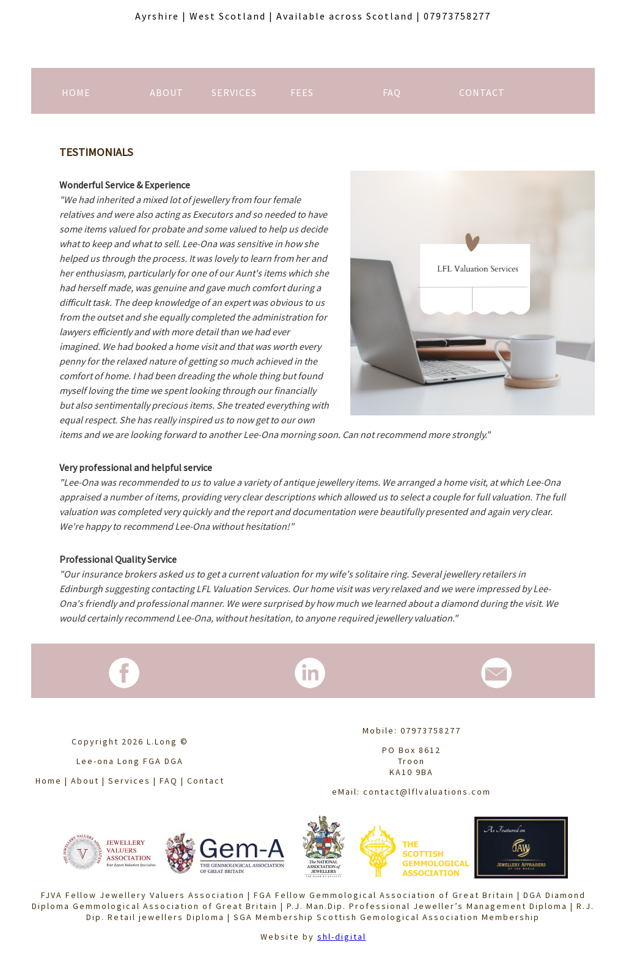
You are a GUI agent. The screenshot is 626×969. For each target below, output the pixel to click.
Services (129, 780)
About (85, 780)
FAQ (169, 780)
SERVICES (234, 92)
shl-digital (341, 936)
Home (48, 780)
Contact (205, 780)
